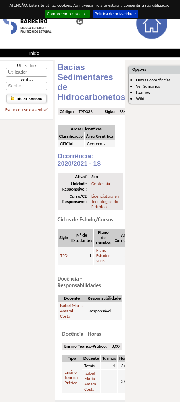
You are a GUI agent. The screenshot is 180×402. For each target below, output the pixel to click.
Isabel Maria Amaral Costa (71, 311)
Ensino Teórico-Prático (72, 377)
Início (34, 53)
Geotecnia (100, 183)
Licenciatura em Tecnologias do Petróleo (105, 201)
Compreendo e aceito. (67, 13)
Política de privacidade (115, 13)
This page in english (79, 21)
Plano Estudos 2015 (103, 256)
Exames (143, 92)
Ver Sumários (148, 86)
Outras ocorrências (153, 80)
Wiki (140, 98)
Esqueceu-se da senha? (26, 109)
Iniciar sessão (26, 98)
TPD (64, 255)
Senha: (26, 79)
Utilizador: (26, 65)
